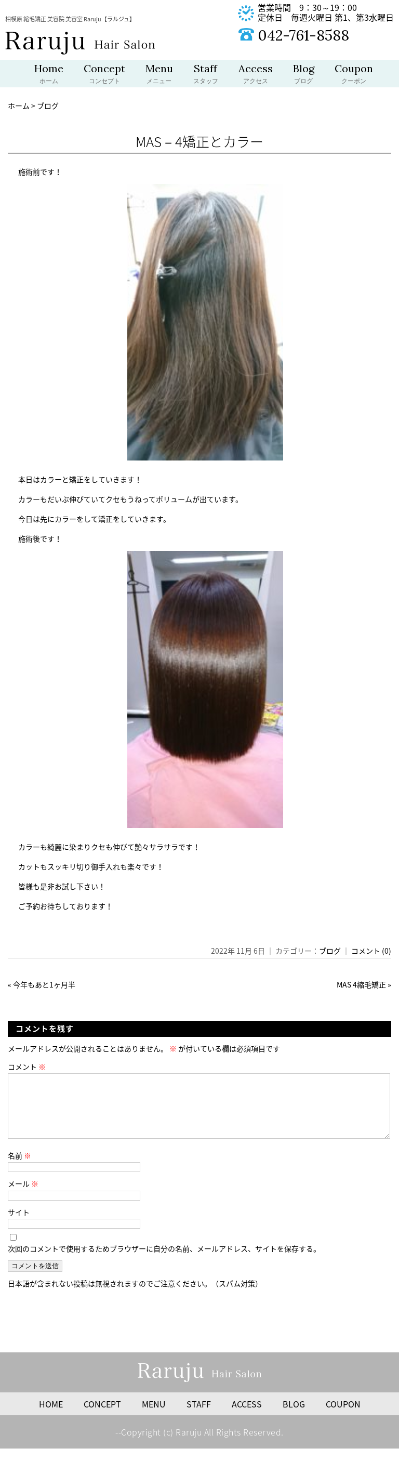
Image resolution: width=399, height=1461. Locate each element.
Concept (104, 74)
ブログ (330, 950)
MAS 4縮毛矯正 (361, 984)
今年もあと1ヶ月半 (44, 984)
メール (23, 1196)
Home (48, 74)
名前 (19, 1168)
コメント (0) (371, 950)
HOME (51, 1416)
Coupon (354, 74)
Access (255, 74)
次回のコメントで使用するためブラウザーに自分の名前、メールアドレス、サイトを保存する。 (164, 1261)
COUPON (343, 1416)
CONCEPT (102, 1416)
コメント (27, 1066)
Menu (159, 74)
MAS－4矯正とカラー (199, 141)
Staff (205, 74)
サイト (19, 1224)
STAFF (199, 1416)
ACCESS (247, 1416)
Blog (303, 74)
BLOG (294, 1416)
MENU (154, 1416)
